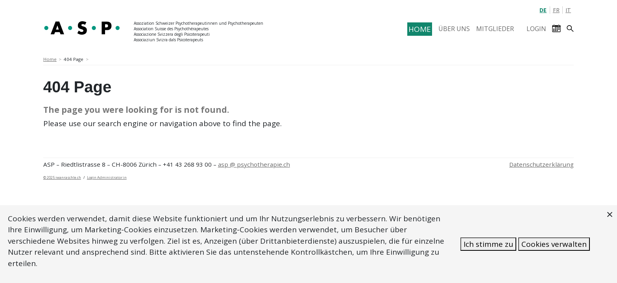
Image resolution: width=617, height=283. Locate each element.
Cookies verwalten (554, 244)
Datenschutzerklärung (541, 164)
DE (543, 10)
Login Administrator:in (107, 177)
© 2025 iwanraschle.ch (62, 177)
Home (50, 59)
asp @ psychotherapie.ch (254, 164)
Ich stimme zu (488, 244)
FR (556, 10)
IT (568, 10)
